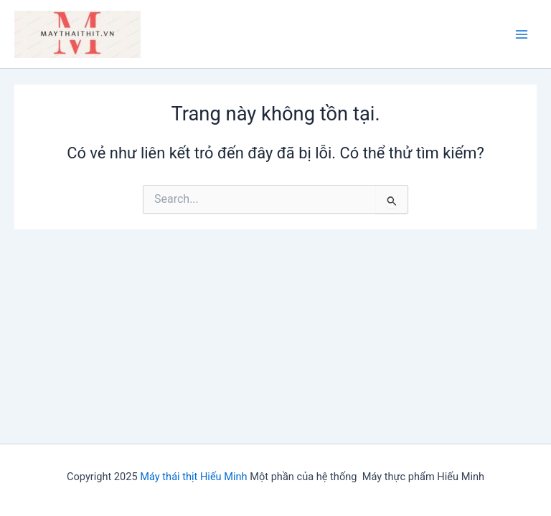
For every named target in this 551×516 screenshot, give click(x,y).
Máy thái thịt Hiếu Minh (193, 476)
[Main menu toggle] (522, 34)
